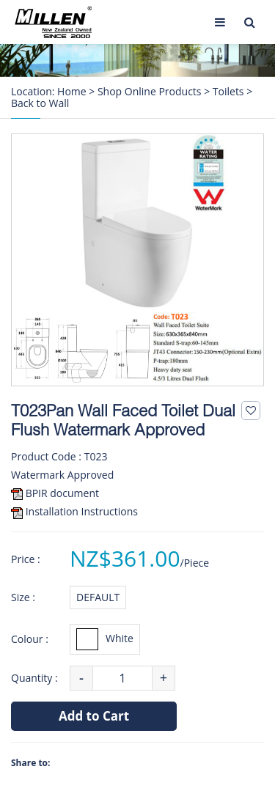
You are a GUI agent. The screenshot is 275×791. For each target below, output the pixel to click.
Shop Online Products (150, 92)
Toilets (228, 92)
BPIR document (62, 493)
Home (72, 92)
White (104, 639)
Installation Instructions (82, 511)
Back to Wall (40, 103)
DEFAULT (98, 597)
